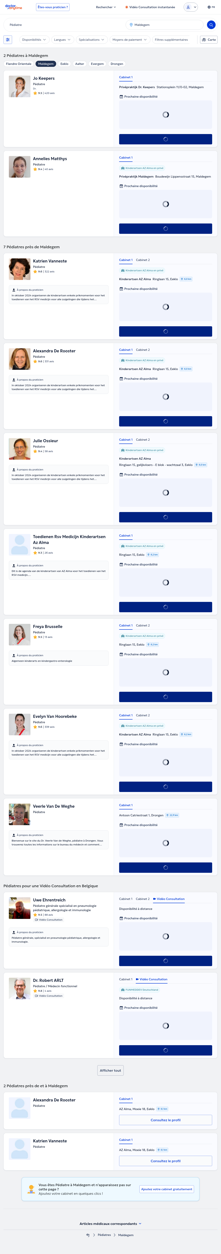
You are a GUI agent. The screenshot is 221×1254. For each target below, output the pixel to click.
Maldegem (46, 64)
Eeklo (64, 64)
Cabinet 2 (143, 260)
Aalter (79, 64)
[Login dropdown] (191, 7)
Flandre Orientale (18, 64)
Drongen (117, 64)
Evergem (97, 64)
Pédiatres (104, 1235)
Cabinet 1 (126, 77)
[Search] (211, 24)
